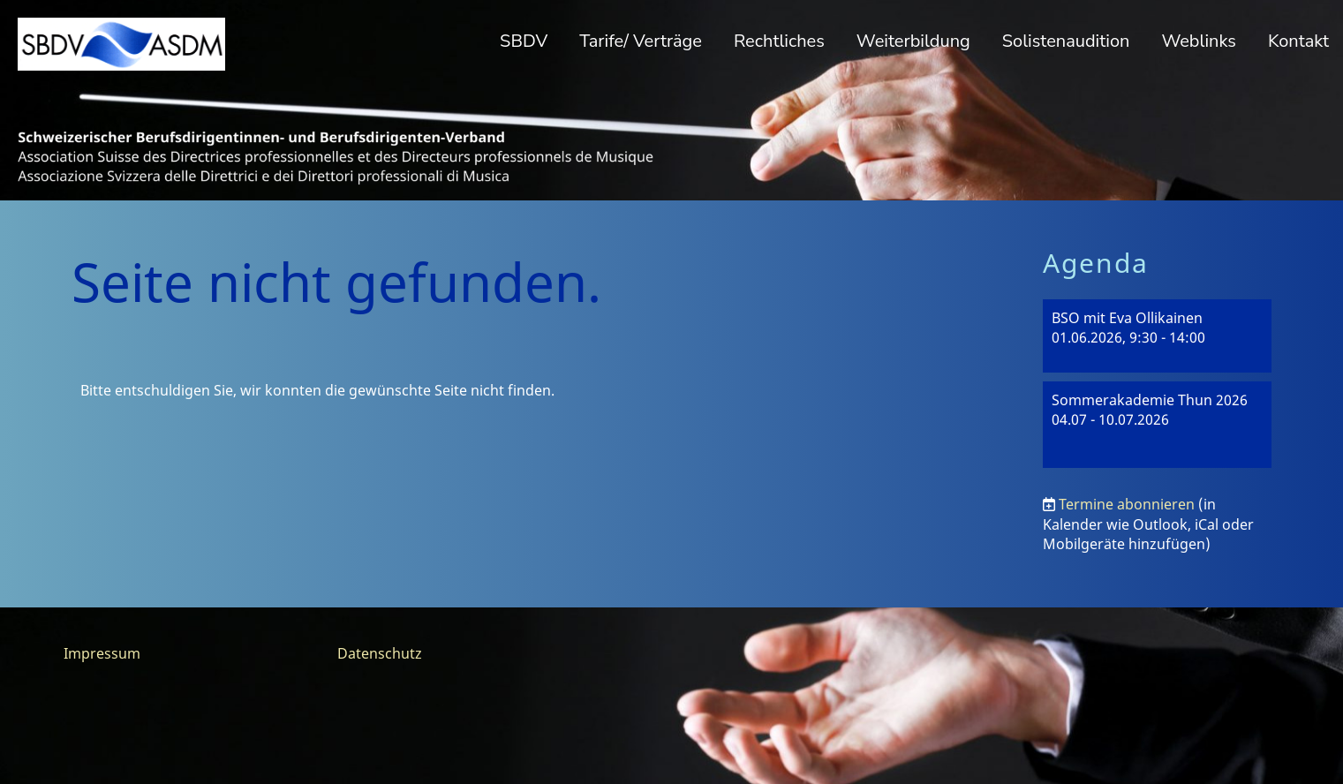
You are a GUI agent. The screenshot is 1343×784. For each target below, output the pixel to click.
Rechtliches (779, 41)
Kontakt (1298, 41)
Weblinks (1198, 41)
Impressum (102, 653)
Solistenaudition (1066, 41)
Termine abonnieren (1127, 504)
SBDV (523, 41)
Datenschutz (379, 653)
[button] (1157, 336)
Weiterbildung (913, 41)
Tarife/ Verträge (640, 41)
